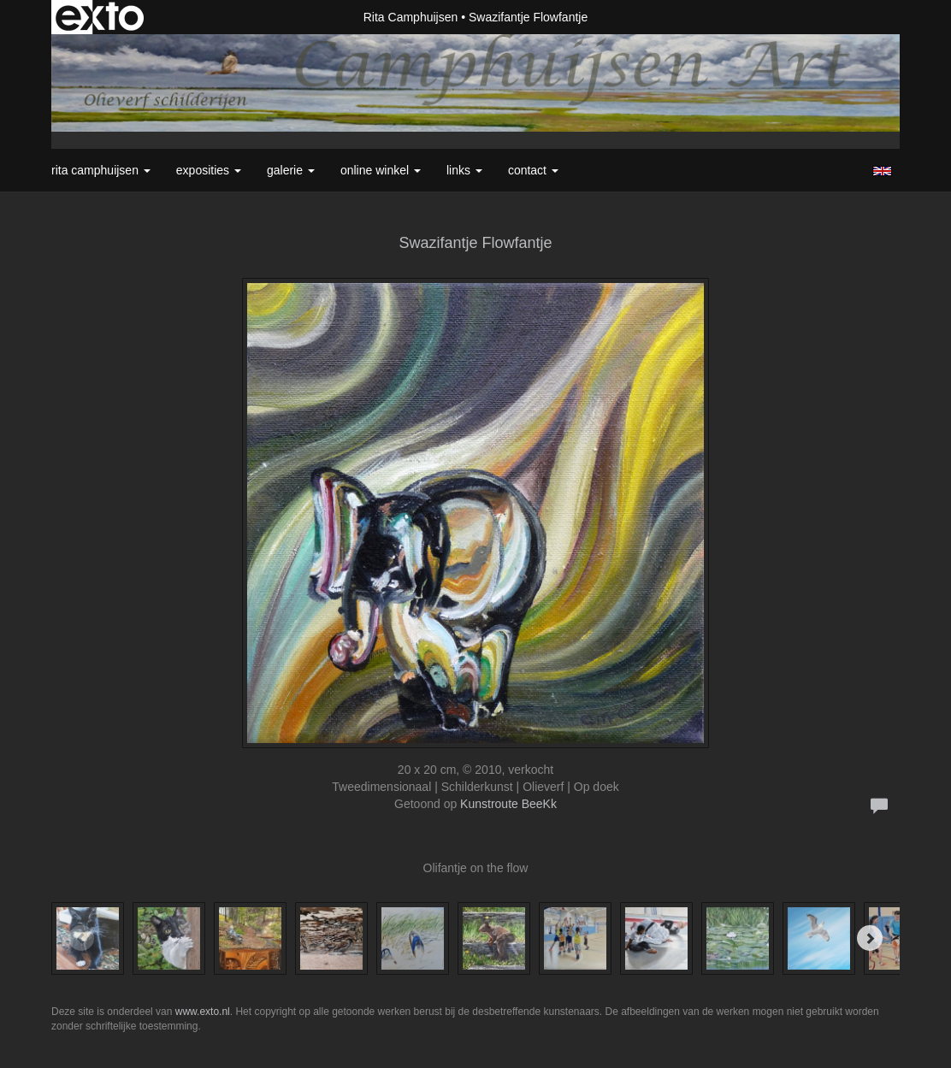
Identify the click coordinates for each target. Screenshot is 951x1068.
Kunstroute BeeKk (508, 804)
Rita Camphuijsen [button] (101, 170)
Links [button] (464, 170)
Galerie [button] (291, 170)
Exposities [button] (208, 170)
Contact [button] (533, 170)
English (882, 171)
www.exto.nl (202, 1012)
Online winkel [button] (380, 170)
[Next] (870, 938)
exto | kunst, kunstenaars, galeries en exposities (99, 17)
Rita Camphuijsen (410, 17)
